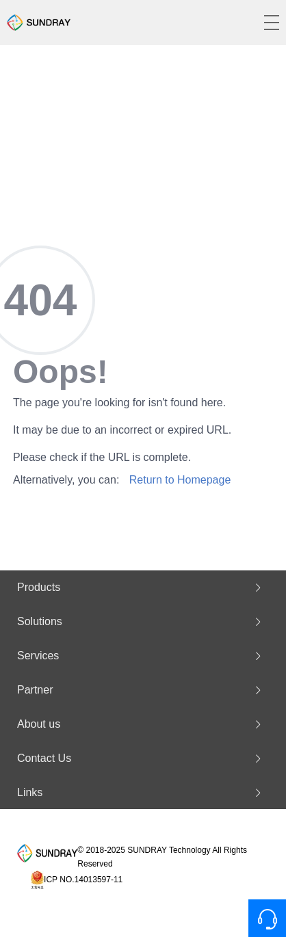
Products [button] (140, 587)
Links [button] (140, 792)
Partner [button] (140, 690)
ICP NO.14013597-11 (83, 879)
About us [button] (140, 724)
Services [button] (140, 655)
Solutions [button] (140, 621)
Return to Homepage (180, 480)
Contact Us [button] (140, 758)
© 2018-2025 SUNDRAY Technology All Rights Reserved (162, 857)
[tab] (143, 587)
